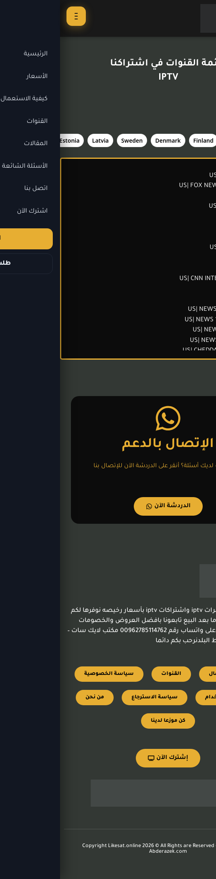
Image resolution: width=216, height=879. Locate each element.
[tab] (177, 140)
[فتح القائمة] (16, 16)
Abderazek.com (108, 852)
